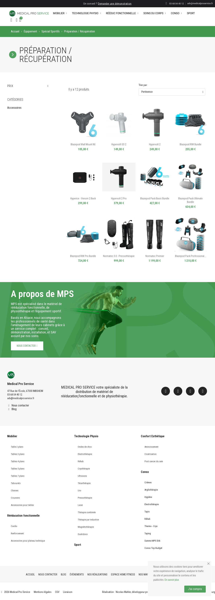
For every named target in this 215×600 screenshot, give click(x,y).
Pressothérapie (85, 497)
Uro (79, 490)
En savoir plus (172, 579)
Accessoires (14, 107)
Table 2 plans (17, 446)
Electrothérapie (85, 454)
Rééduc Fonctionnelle (122, 13)
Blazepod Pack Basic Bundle (154, 198)
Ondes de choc (85, 446)
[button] (11, 20)
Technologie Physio (86, 13)
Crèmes (148, 482)
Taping (147, 533)
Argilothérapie (151, 489)
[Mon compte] (16, 20)
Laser (80, 505)
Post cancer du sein (153, 461)
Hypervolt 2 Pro (119, 198)
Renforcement (17, 533)
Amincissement (151, 446)
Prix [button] (10, 86)
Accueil (15, 31)
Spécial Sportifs (50, 31)
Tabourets (16, 483)
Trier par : (143, 85)
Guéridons (83, 534)
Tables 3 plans (17, 454)
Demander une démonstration (115, 3)
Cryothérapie (84, 468)
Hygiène (148, 497)
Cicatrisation (150, 454)
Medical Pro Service (20, 384)
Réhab (81, 461)
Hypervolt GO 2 (118, 144)
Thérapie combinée (87, 512)
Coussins (15, 497)
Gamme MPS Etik (152, 540)
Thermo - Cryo (151, 526)
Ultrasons (82, 476)
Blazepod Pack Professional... (190, 256)
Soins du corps (154, 13)
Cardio (14, 526)
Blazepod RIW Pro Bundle (83, 256)
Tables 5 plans (17, 468)
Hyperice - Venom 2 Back (83, 198)
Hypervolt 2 (154, 144)
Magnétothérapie (86, 527)
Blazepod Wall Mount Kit (83, 144)
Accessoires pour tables (22, 505)
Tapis (147, 511)
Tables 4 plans (17, 461)
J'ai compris (195, 589)
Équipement (30, 31)
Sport (191, 13)
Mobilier (60, 13)
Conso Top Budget (153, 548)
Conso (176, 13)
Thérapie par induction (88, 519)
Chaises (14, 490)
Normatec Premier (154, 256)
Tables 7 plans (17, 476)
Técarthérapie (84, 483)
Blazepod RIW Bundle (190, 144)
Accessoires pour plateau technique (28, 540)
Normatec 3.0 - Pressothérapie (118, 256)
